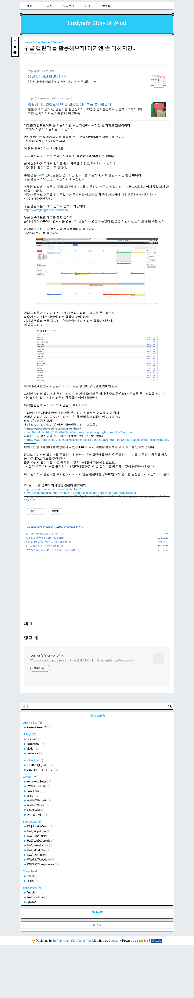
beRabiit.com (61, 994)
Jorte (41, 228)
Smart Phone (32, 941)
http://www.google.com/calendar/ (46, 263)
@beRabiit (78, 994)
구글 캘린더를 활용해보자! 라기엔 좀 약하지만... (80, 48)
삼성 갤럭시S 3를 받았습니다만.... (43, 586)
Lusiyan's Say (34, 580)
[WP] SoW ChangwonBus (43, 917)
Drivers (32, 929)
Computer (30, 924)
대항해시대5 (36, 863)
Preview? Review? (53, 580)
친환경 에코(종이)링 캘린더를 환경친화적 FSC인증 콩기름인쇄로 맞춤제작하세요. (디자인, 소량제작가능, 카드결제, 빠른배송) (85, 164)
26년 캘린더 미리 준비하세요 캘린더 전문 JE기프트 (62, 135)
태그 (87, 6)
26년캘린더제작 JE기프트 (47, 130)
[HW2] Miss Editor (38, 903)
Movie (32, 801)
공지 (49, 6)
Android (32, 945)
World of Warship (37, 858)
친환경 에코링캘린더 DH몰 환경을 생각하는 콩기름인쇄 (69, 157)
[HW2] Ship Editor (37, 908)
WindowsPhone (37, 950)
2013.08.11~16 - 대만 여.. (42, 823)
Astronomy (35, 797)
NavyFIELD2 (35, 844)
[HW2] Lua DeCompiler (40, 893)
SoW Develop (32, 874)
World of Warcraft (39, 853)
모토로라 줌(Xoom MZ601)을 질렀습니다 (47, 591)
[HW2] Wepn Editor (39, 884)
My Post (97, 768)
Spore (32, 848)
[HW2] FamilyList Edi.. (39, 898)
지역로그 (68, 6)
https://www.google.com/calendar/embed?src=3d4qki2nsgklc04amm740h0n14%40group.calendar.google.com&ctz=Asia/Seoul (80, 544)
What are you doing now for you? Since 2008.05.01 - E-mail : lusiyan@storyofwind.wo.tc (81, 713)
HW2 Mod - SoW (38, 839)
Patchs (32, 934)
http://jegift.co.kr (38, 124)
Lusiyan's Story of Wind (97, 23)
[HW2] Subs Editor (38, 889)
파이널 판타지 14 (38, 867)
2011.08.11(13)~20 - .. (40, 818)
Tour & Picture (33, 813)
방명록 (106, 6)
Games (30, 830)
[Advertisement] (97, 85)
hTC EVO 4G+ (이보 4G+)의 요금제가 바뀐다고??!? (51, 603)
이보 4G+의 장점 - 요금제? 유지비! (43, 599)
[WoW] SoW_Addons (40, 912)
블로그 (30, 6)
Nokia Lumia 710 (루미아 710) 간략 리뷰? (47, 595)
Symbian (33, 955)
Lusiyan (114, 994)
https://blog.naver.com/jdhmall (46, 151)
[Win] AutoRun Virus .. (39, 879)
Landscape (34, 806)
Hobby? (29, 787)
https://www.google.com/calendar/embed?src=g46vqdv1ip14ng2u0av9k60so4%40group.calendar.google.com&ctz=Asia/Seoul (79, 483)
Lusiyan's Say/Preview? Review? (44, 42)
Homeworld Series (39, 834)
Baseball (33, 792)
